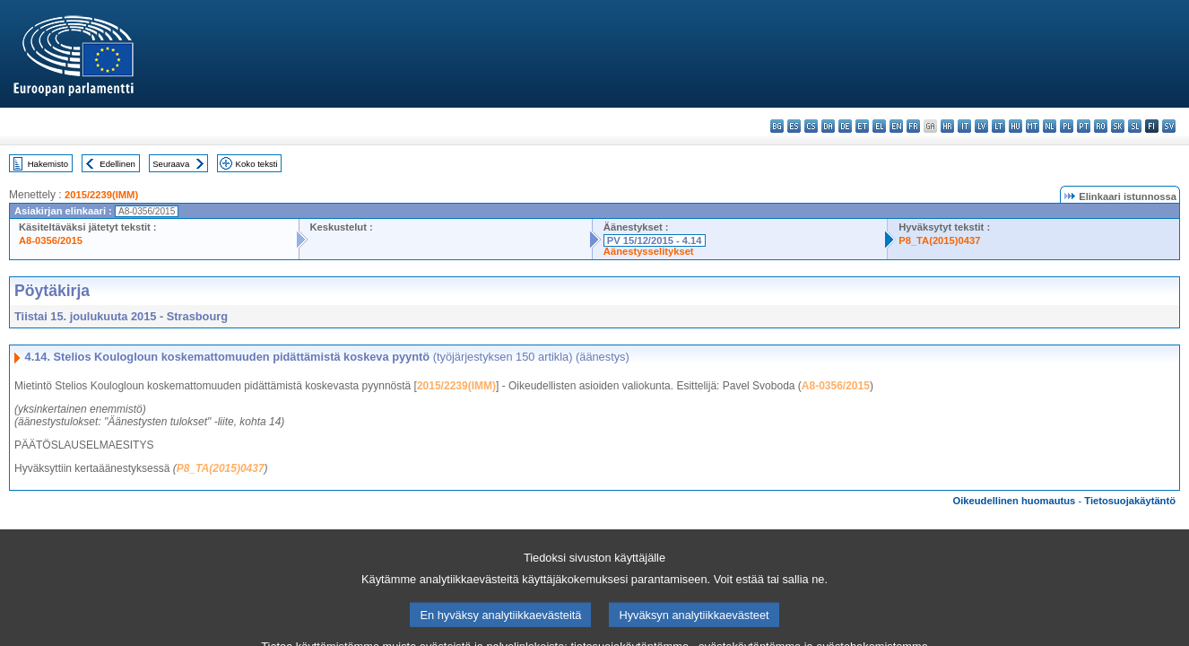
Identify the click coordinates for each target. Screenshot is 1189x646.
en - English (896, 126)
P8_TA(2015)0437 (939, 240)
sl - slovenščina (1134, 126)
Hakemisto (48, 164)
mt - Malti (1032, 126)
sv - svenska (1169, 126)
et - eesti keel (862, 126)
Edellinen (117, 164)
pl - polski (1066, 126)
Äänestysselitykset (648, 251)
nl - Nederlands (1049, 126)
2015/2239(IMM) (101, 194)
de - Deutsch (845, 126)
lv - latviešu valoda (981, 126)
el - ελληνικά (879, 126)
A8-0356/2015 (50, 240)
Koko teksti (257, 164)
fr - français (913, 126)
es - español (794, 126)
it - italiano (964, 126)
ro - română (1100, 126)
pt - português (1083, 126)
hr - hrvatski (947, 126)
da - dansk (828, 126)
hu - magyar (1015, 126)
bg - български (777, 126)
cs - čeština (811, 126)
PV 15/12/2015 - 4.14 (654, 240)
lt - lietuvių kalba (998, 126)
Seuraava (170, 164)
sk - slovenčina (1117, 126)
